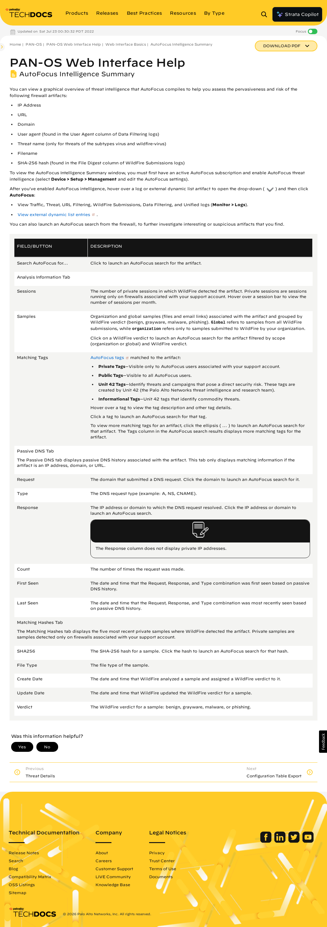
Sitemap (17, 892)
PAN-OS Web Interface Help (73, 44)
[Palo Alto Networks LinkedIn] (280, 841)
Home (15, 44)
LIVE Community (113, 876)
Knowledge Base (112, 884)
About (101, 852)
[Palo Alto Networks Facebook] (266, 841)
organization (146, 329)
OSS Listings (22, 884)
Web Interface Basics (125, 44)
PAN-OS (34, 44)
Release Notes (24, 852)
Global (218, 322)
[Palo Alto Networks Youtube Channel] (308, 841)
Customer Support (114, 868)
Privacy (157, 852)
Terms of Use (162, 868)
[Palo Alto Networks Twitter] (294, 841)
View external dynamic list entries (54, 214)
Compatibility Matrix (30, 876)
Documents (161, 876)
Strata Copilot (297, 14)
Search (16, 860)
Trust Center (162, 860)
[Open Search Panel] (266, 14)
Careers (103, 860)
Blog (13, 868)
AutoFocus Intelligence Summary (181, 44)
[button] (323, 741)
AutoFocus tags (107, 357)
